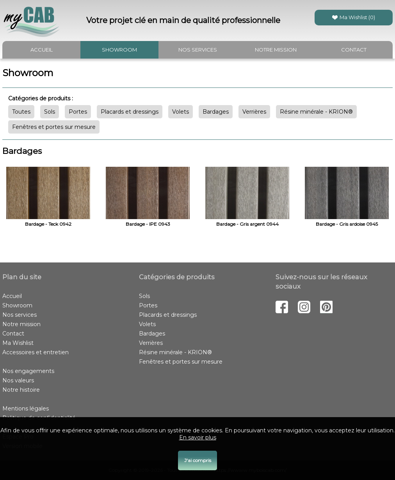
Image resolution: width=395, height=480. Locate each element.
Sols (49, 111)
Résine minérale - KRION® (316, 111)
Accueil (41, 49)
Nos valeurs (18, 380)
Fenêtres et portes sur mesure (54, 126)
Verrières (254, 111)
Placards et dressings (129, 111)
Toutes (21, 111)
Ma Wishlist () (353, 17)
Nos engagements (28, 371)
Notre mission (276, 49)
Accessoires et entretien (35, 352)
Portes (78, 111)
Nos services (197, 49)
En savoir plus (197, 437)
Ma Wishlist (18, 342)
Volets (180, 111)
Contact (354, 49)
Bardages (216, 111)
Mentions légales (25, 408)
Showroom (119, 49)
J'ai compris (197, 460)
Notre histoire (21, 389)
